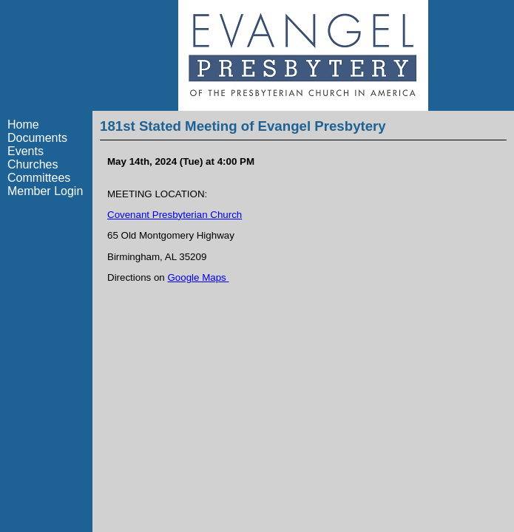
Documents (37, 138)
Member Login (45, 191)
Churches (32, 164)
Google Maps (198, 277)
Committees (38, 177)
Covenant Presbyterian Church (174, 214)
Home (23, 124)
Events (25, 151)
